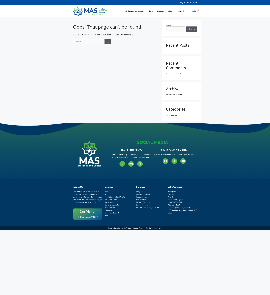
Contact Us (180, 11)
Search (168, 25)
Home (151, 11)
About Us (160, 11)
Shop (170, 11)
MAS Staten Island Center (134, 11)
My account (185, 2)
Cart (195, 2)
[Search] (108, 41)
